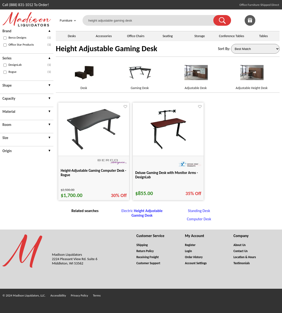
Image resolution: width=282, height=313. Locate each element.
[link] (274, 20)
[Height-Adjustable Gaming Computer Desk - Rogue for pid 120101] (93, 148)
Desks (72, 36)
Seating (168, 36)
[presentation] (26, 31)
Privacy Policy (79, 295)
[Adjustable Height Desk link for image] (252, 74)
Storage (199, 36)
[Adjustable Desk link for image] (196, 74)
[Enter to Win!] (250, 24)
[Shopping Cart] (274, 20)
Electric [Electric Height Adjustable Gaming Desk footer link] (141, 213)
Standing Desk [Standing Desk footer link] (199, 210)
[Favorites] (262, 24)
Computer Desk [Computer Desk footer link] (199, 219)
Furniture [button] (68, 21)
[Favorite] (125, 106)
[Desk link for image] (84, 74)
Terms (97, 295)
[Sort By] (255, 49)
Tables (263, 36)
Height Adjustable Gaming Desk (106, 48)
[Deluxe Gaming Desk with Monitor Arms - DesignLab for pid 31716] (168, 150)
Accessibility (58, 295)
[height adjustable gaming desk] (151, 20)
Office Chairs (135, 36)
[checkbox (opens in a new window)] (5, 38)
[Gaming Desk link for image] (140, 74)
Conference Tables (231, 36)
